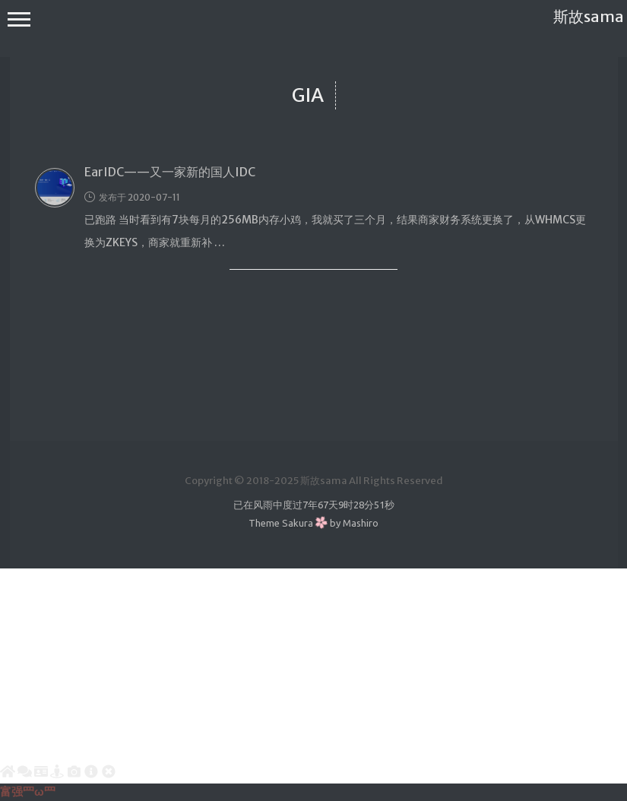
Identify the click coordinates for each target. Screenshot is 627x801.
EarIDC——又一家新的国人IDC (169, 171)
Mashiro (360, 523)
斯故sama (588, 16)
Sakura (297, 523)
